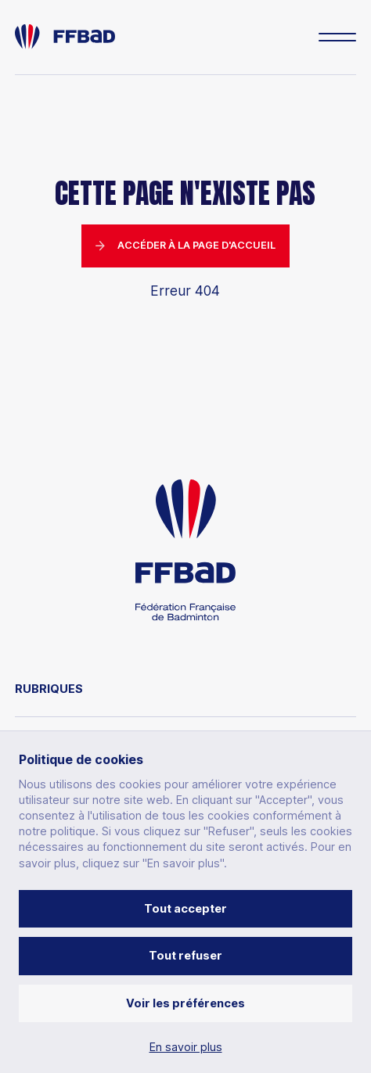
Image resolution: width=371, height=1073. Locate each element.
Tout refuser (185, 955)
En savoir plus (185, 1047)
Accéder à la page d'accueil (185, 245)
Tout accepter (185, 908)
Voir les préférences (185, 1003)
